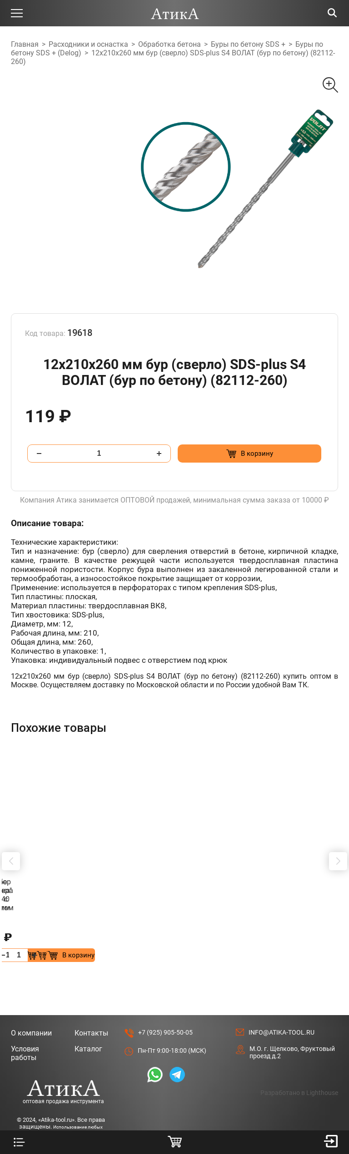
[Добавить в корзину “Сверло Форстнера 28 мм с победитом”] (126, 929)
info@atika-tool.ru (281, 1006)
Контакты (91, 1007)
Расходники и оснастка (88, 44)
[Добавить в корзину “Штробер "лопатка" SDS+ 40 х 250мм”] (294, 929)
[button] (11, 848)
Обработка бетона (169, 44)
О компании (31, 1007)
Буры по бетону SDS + (248, 44)
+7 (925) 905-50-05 (165, 1006)
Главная (25, 44)
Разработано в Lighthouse (299, 1066)
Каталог (88, 1023)
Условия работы (25, 1027)
